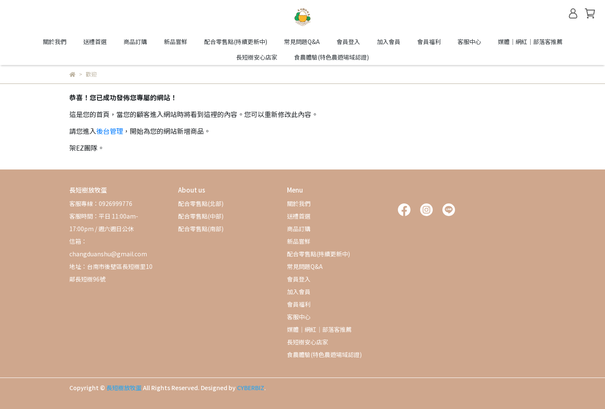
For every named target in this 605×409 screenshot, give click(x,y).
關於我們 (54, 41)
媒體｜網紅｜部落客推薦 (530, 41)
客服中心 (469, 41)
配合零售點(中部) (201, 216)
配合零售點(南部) (201, 228)
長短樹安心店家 (256, 57)
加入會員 (388, 41)
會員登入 (348, 41)
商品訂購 (135, 41)
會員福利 (429, 41)
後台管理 (109, 131)
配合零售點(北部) (201, 203)
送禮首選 (95, 41)
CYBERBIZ (250, 387)
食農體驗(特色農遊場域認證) (331, 57)
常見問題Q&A (302, 41)
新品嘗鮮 (175, 41)
